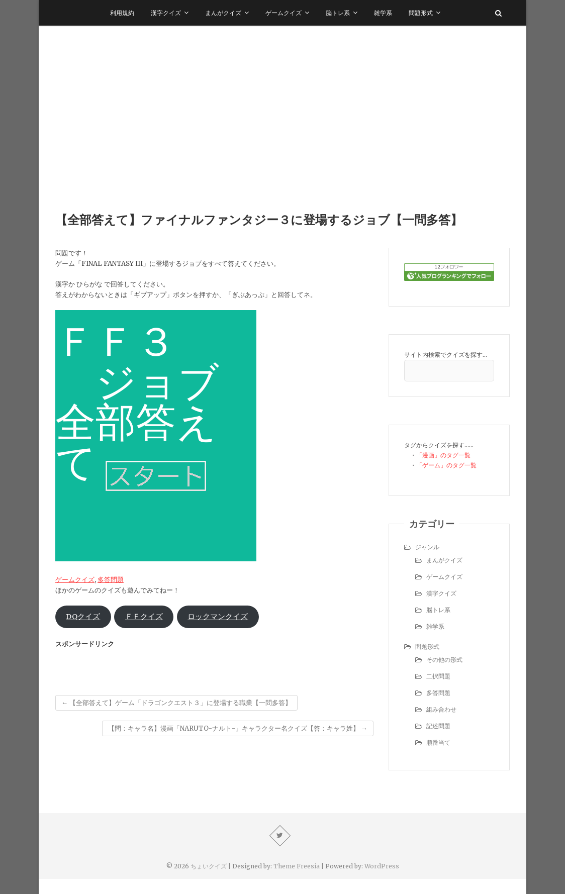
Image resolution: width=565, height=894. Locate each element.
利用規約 (122, 13)
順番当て (438, 742)
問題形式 (421, 13)
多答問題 (111, 579)
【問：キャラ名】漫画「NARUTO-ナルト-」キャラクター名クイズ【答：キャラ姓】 (237, 728)
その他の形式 (444, 659)
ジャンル (427, 547)
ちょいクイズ (209, 866)
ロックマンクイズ (217, 616)
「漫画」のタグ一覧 (443, 455)
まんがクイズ (223, 13)
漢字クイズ (166, 13)
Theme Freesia (296, 866)
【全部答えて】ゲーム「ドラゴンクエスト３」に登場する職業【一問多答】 (176, 703)
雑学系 (383, 13)
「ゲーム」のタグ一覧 (446, 465)
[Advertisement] (282, 101)
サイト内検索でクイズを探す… (445, 354)
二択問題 (438, 676)
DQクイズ (83, 616)
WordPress (381, 866)
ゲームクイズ (283, 13)
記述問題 (438, 726)
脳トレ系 (338, 13)
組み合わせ (441, 709)
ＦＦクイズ (144, 616)
